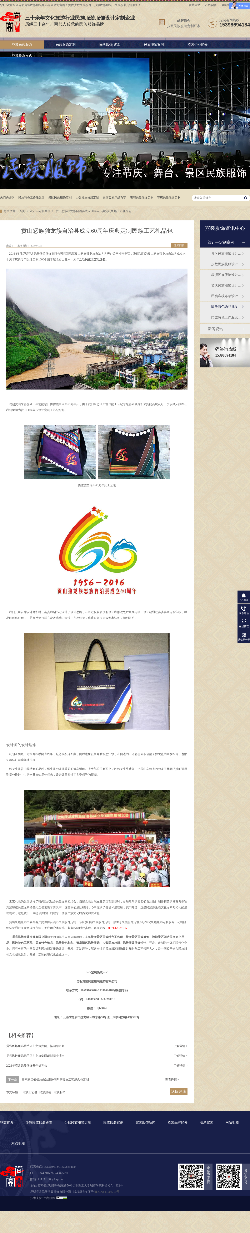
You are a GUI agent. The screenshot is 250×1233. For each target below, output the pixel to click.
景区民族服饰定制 (60, 197)
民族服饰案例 (154, 44)
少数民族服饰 (72, 1224)
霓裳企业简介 (198, 44)
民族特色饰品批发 (224, 306)
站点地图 (18, 1143)
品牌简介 (183, 20)
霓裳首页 (6, 1122)
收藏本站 (194, 5)
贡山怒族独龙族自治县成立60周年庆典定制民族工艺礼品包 (93, 211)
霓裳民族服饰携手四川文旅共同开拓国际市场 (35, 1046)
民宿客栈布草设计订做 (226, 296)
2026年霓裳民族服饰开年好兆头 (26, 1065)
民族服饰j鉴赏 (109, 44)
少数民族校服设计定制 (226, 264)
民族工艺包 (29, 1092)
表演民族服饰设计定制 (226, 275)
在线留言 (211, 5)
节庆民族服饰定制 (168, 197)
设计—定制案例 (40, 211)
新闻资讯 (215, 329)
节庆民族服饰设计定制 (226, 285)
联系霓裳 (206, 1122)
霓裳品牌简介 (178, 1122)
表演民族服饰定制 (141, 197)
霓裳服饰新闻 (145, 1122)
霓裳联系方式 (22, 55)
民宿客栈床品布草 (114, 197)
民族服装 (45, 1092)
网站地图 (228, 5)
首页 (22, 211)
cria (100, 1224)
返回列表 (179, 245)
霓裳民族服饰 (22, 44)
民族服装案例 (113, 1122)
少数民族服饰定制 (77, 1122)
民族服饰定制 (66, 44)
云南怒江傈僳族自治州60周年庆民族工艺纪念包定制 (55, 1079)
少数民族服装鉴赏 (39, 1122)
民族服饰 (59, 1092)
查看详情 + (172, 1079)
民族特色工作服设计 (31, 197)
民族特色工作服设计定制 (226, 317)
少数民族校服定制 (87, 197)
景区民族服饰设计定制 (226, 253)
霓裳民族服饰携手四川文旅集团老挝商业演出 (35, 1055)
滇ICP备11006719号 (106, 1191)
